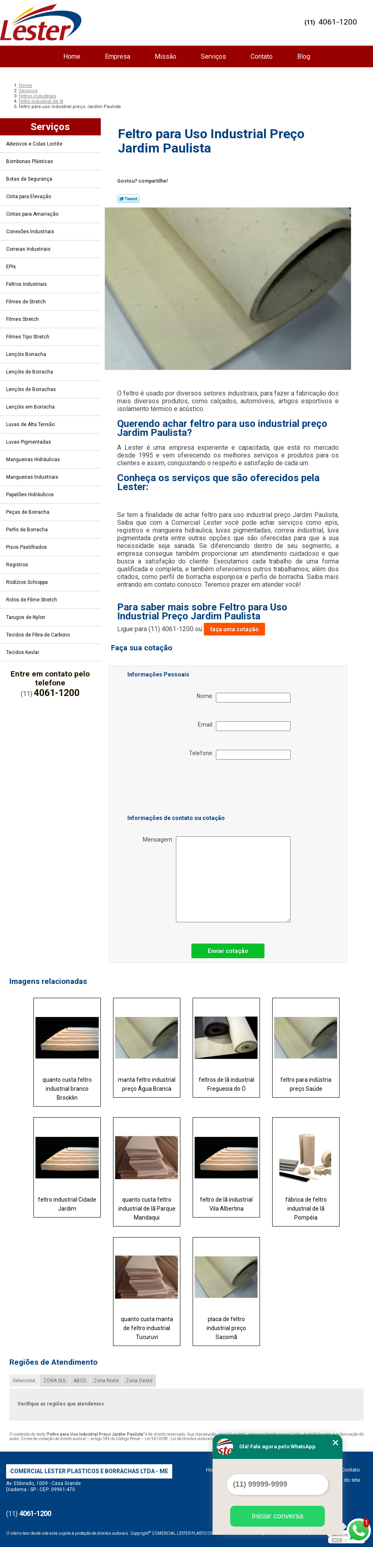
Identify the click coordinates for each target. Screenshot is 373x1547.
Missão (165, 56)
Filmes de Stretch (26, 302)
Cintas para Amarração (33, 214)
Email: (244, 726)
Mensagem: (217, 879)
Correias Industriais (29, 249)
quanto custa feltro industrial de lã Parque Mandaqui (146, 1208)
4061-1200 (337, 22)
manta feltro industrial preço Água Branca (146, 1084)
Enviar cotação (228, 951)
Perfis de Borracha (27, 530)
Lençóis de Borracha (30, 372)
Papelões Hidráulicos (30, 494)
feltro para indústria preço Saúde (305, 1084)
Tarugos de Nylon (26, 617)
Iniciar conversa (277, 1516)
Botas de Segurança (29, 179)
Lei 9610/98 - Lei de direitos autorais (179, 1438)
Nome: (244, 698)
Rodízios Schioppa (27, 582)
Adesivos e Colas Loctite (35, 144)
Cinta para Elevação (29, 196)
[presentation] (179, 788)
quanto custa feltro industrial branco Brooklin (67, 1088)
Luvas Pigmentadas (29, 442)
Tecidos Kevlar (23, 652)
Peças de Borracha (28, 512)
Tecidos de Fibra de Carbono (38, 635)
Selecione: (24, 1380)
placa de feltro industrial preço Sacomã (226, 1328)
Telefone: (240, 755)
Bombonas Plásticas (30, 161)
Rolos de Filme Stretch (32, 600)
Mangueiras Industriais (33, 477)
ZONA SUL (55, 1380)
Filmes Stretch (23, 319)
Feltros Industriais (27, 284)
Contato (262, 56)
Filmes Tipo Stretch (28, 337)
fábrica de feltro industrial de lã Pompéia (306, 1208)
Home (71, 56)
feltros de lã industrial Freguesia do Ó (226, 1084)
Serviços (213, 56)
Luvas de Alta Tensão (31, 424)
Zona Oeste (139, 1380)
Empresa (117, 56)
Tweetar (128, 198)
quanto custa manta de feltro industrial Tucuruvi (147, 1328)
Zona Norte (106, 1380)
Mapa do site (344, 1480)
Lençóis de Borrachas (31, 389)
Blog (303, 56)
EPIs (11, 267)
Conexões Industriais (31, 231)
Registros (17, 565)
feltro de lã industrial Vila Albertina (226, 1204)
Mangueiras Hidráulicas (33, 459)
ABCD (80, 1380)
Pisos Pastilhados (27, 547)
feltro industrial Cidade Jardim (67, 1204)
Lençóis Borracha (26, 354)
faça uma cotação (234, 629)
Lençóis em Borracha (31, 407)
